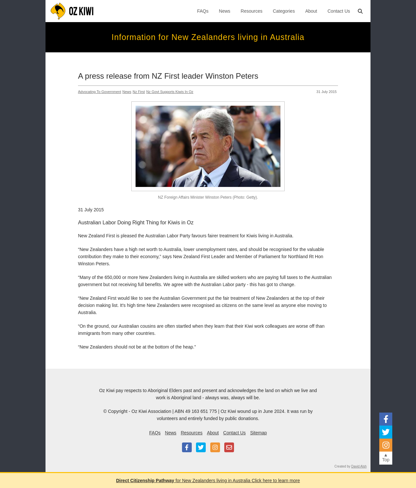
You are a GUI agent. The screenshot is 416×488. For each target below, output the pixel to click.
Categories (284, 11)
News (224, 11)
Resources (252, 11)
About (311, 11)
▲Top (386, 457)
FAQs (203, 11)
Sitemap (258, 432)
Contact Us (339, 11)
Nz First (139, 92)
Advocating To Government (99, 92)
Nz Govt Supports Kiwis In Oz (169, 92)
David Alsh (359, 466)
